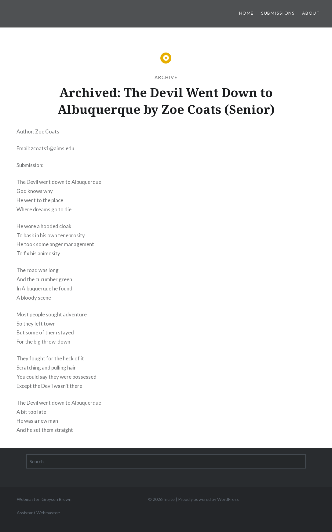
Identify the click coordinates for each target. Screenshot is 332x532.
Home (246, 13)
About (311, 13)
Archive (166, 77)
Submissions (278, 13)
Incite (169, 499)
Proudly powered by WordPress (208, 499)
